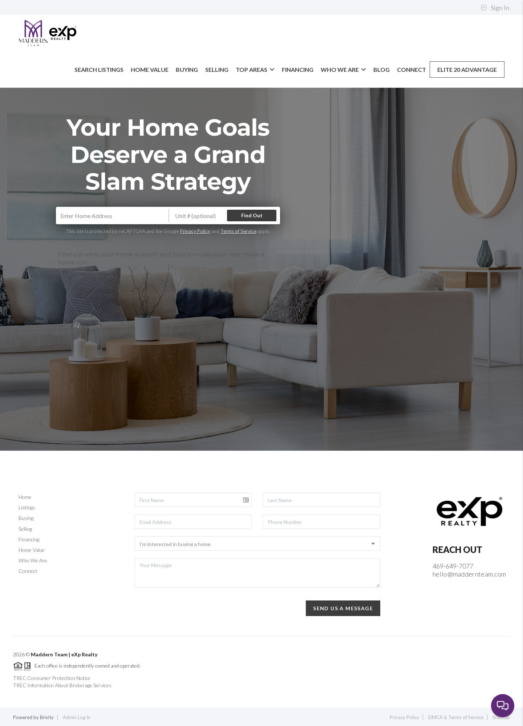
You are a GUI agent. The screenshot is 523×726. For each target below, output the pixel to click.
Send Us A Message (343, 608)
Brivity (47, 717)
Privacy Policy (195, 231)
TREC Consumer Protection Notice (51, 678)
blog (381, 69)
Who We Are (343, 69)
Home (25, 497)
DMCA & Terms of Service (455, 717)
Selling (216, 69)
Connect (411, 69)
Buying (187, 69)
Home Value (150, 69)
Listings (27, 507)
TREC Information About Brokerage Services (62, 685)
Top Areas (255, 69)
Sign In (495, 7)
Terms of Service (238, 231)
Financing (297, 69)
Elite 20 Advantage (467, 69)
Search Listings (98, 69)
